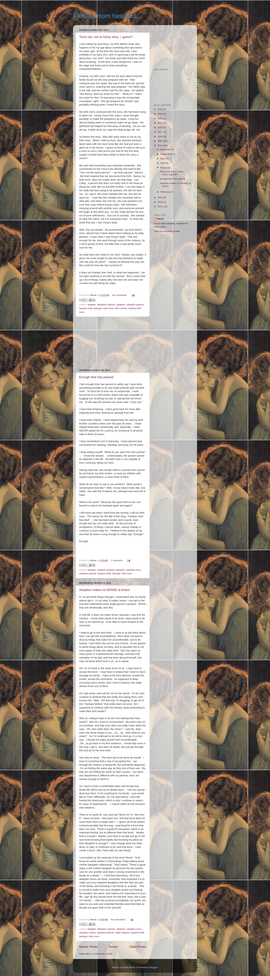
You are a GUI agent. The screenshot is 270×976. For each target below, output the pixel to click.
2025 (160, 109)
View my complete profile (167, 231)
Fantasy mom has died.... (108, 15)
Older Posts (137, 947)
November (166, 149)
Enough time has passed (96, 377)
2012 (160, 202)
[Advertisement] (112, 342)
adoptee (91, 304)
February (165, 192)
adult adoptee (123, 932)
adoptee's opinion (106, 304)
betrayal (98, 308)
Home (113, 947)
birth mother (121, 308)
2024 (160, 114)
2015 (160, 141)
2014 (160, 145)
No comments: (120, 295)
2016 (160, 136)
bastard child (85, 308)
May (162, 158)
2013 (160, 197)
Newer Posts (88, 947)
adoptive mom (133, 570)
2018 (160, 127)
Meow (160, 219)
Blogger (153, 967)
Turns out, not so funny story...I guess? (105, 37)
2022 (160, 123)
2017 (160, 132)
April (163, 163)
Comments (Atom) (102, 953)
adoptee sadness (106, 570)
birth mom (108, 308)
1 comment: (117, 560)
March (163, 167)
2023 (160, 118)
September (166, 154)
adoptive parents (135, 304)
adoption (121, 304)
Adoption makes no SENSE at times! (104, 590)
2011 (160, 206)
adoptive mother (87, 932)
